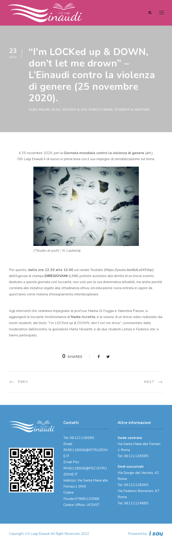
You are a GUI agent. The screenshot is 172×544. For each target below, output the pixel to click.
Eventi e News (101, 110)
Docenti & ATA (74, 110)
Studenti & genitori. (132, 110)
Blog (56, 110)
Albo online (39, 110)
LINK (73, 275)
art (148, 153)
